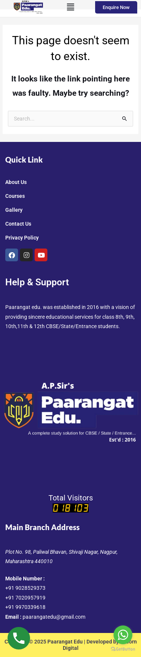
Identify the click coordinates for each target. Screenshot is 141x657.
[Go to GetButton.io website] (123, 649)
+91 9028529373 (25, 588)
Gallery (14, 210)
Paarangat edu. (23, 307)
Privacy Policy (22, 238)
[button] (70, 7)
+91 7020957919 (25, 598)
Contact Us (18, 224)
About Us (16, 182)
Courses (15, 196)
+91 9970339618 (25, 607)
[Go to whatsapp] (123, 634)
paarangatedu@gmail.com (54, 617)
